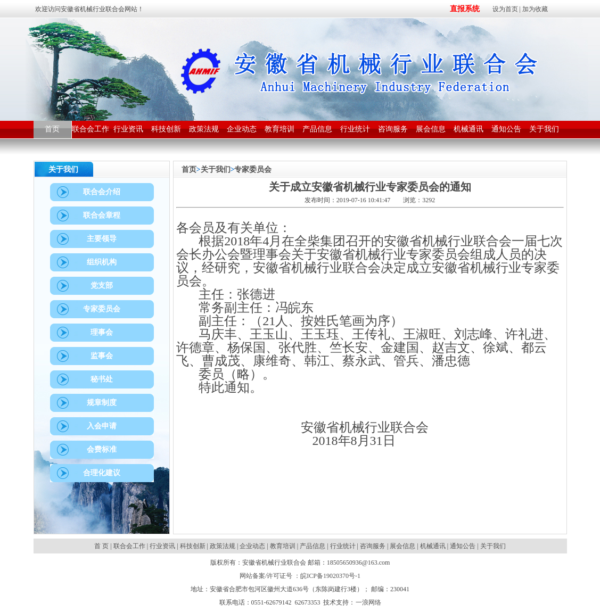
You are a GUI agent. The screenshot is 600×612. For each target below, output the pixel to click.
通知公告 (462, 546)
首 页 (102, 546)
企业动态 (252, 546)
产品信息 (312, 546)
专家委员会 (253, 169)
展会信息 (402, 546)
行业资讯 (162, 546)
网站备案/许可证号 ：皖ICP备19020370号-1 (300, 576)
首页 (189, 169)
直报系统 (465, 9)
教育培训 (282, 546)
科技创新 (193, 546)
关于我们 (216, 169)
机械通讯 (433, 546)
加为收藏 (535, 9)
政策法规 (222, 546)
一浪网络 (368, 602)
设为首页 (505, 9)
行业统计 (343, 546)
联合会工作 (129, 546)
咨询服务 (372, 546)
